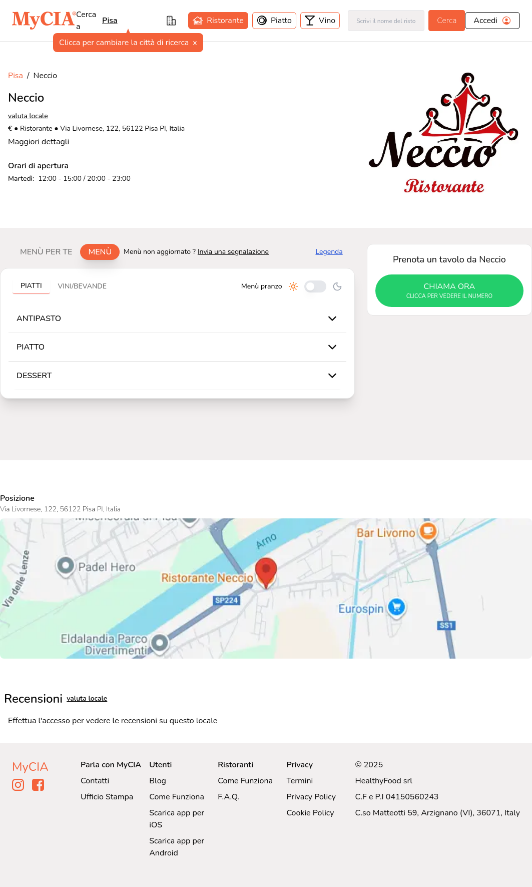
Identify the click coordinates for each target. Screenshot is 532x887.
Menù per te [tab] (46, 251)
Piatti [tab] (31, 285)
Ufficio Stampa (107, 796)
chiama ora (449, 291)
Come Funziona (176, 796)
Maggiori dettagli (38, 141)
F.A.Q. (228, 796)
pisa (110, 20)
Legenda (329, 251)
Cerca (446, 20)
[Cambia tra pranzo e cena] (315, 286)
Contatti (95, 780)
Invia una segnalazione (233, 251)
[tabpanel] (177, 333)
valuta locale (28, 116)
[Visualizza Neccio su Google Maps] (266, 588)
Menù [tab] (100, 251)
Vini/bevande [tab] (82, 286)
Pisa (15, 75)
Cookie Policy (310, 812)
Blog (157, 780)
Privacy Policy (311, 796)
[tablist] (66, 252)
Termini (299, 780)
